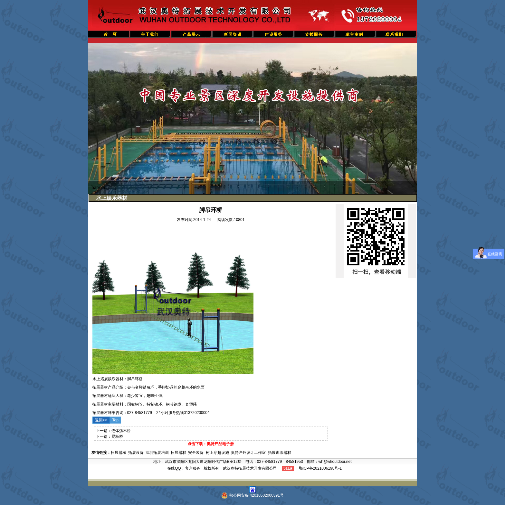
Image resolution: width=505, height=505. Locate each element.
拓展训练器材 (279, 452)
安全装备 (196, 452)
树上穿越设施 (217, 452)
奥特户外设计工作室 (248, 452)
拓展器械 (118, 452)
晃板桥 (117, 436)
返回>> (101, 420)
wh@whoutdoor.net (335, 461)
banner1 (99, 187)
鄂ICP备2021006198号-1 (320, 468)
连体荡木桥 (121, 430)
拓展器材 (178, 452)
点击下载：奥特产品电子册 (210, 444)
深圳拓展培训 (157, 452)
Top (115, 420)
